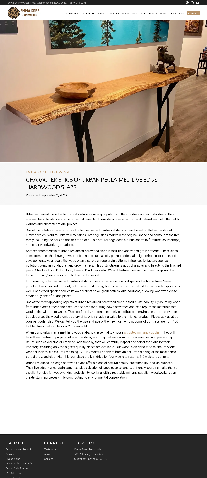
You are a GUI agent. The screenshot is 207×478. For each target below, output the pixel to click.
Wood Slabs (167, 13)
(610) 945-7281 (78, 2)
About (102, 13)
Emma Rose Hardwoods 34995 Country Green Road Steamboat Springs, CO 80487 (91, 454)
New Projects (130, 13)
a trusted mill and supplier (142, 332)
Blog (181, 13)
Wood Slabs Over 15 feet (20, 463)
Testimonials (72, 13)
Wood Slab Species (17, 468)
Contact (193, 13)
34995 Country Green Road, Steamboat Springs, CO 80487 (37, 2)
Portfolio (89, 13)
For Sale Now (149, 13)
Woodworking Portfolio (19, 449)
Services (113, 13)
